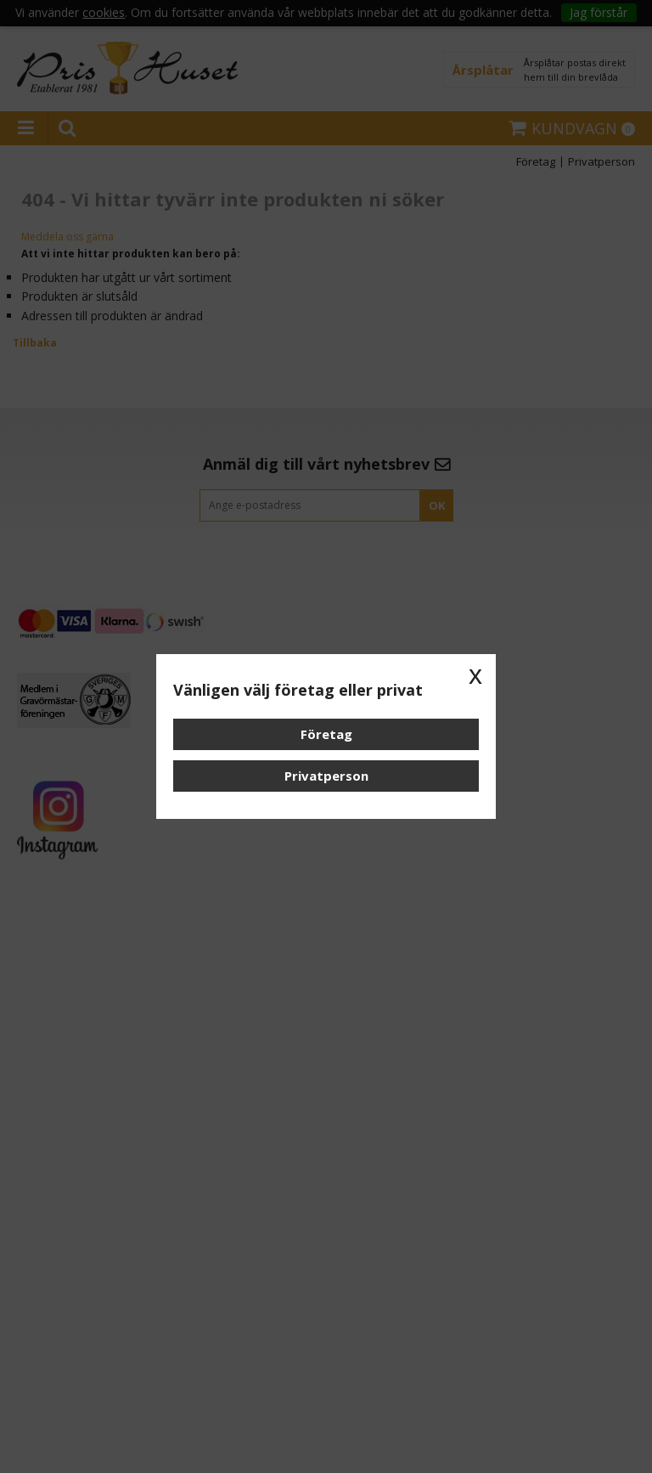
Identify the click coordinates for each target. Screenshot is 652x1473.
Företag (326, 733)
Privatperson (326, 775)
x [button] (475, 674)
